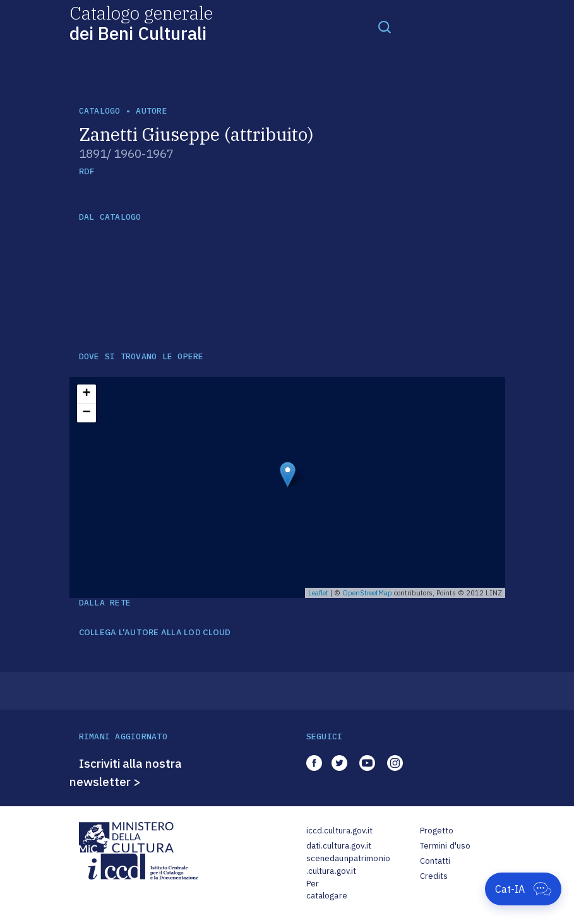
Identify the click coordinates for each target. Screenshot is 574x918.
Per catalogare (326, 890)
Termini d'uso (445, 845)
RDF (87, 171)
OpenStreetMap (367, 592)
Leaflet (318, 592)
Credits (434, 876)
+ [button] (86, 393)
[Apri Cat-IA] (523, 889)
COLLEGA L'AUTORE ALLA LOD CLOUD (155, 633)
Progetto (437, 830)
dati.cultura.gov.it (338, 845)
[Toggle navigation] (385, 26)
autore (151, 110)
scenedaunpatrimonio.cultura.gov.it (348, 864)
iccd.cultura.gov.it (339, 830)
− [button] (86, 412)
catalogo (100, 110)
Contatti (435, 860)
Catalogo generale (141, 22)
